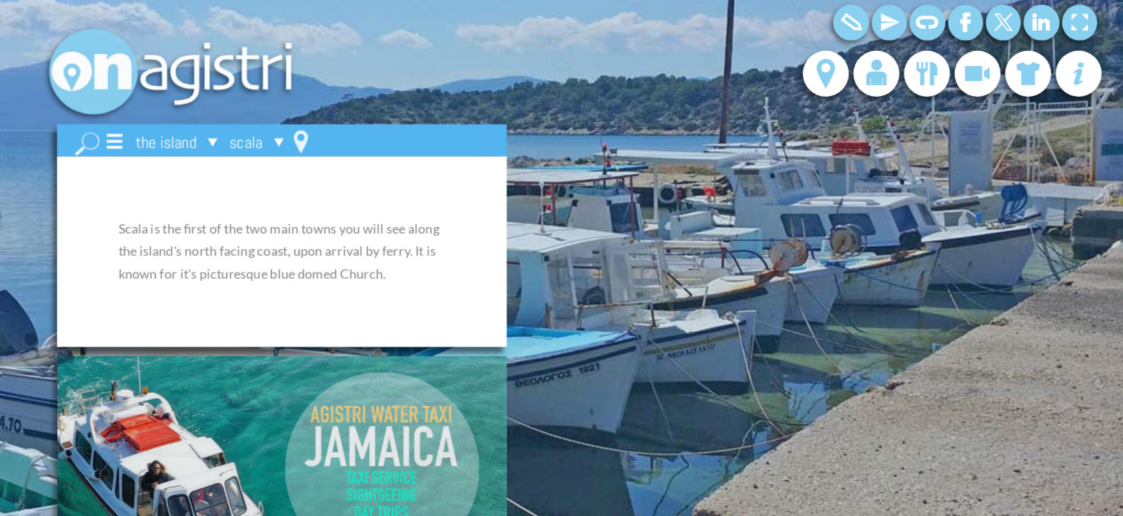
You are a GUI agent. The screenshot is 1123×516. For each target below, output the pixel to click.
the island (165, 142)
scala (245, 142)
